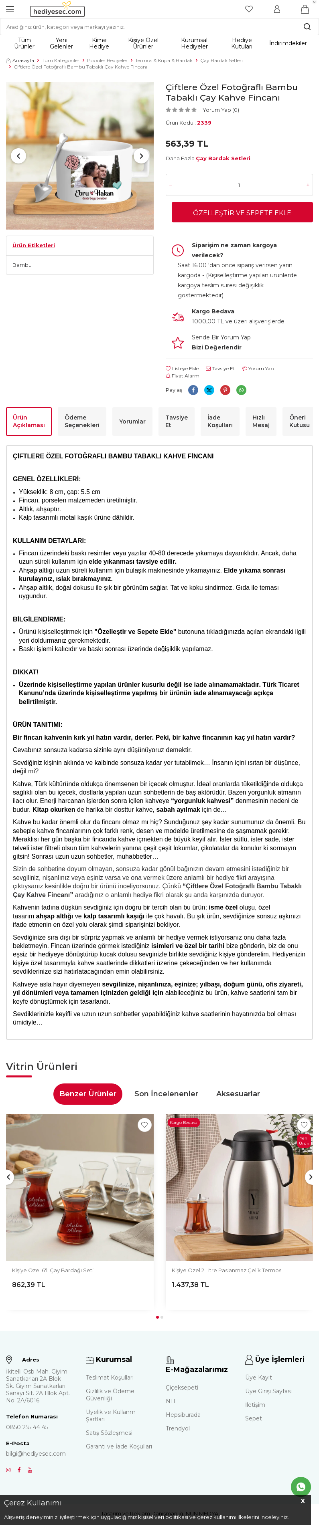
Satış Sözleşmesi (109, 1434)
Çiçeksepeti (182, 1388)
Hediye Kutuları (241, 43)
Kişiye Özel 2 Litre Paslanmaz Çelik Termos (226, 1272)
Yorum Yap (258, 370)
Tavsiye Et (220, 370)
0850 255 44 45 (27, 1428)
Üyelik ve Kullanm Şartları (111, 1417)
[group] (80, 156)
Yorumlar (132, 422)
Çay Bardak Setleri (221, 60)
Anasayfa (20, 60)
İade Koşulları (220, 423)
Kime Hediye (99, 43)
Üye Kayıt (258, 1379)
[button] (19, 155)
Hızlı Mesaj (261, 423)
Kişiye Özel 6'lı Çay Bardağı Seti (52, 1272)
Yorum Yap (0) (221, 110)
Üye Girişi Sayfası (268, 1392)
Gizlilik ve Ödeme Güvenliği (110, 1396)
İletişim (255, 1406)
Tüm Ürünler (24, 43)
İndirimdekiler (288, 43)
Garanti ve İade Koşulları (119, 1448)
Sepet (253, 1420)
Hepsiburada (183, 1416)
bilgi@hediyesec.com (36, 1455)
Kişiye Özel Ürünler (143, 43)
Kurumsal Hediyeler (194, 43)
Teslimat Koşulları (110, 1379)
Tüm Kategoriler (60, 60)
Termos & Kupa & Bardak (164, 60)
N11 (170, 1402)
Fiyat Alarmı (183, 377)
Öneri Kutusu (299, 423)
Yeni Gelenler (61, 43)
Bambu (22, 265)
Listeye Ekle (182, 370)
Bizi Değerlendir (217, 349)
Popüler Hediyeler (107, 60)
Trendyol (178, 1429)
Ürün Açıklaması (29, 423)
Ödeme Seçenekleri (82, 423)
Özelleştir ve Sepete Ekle (242, 214)
